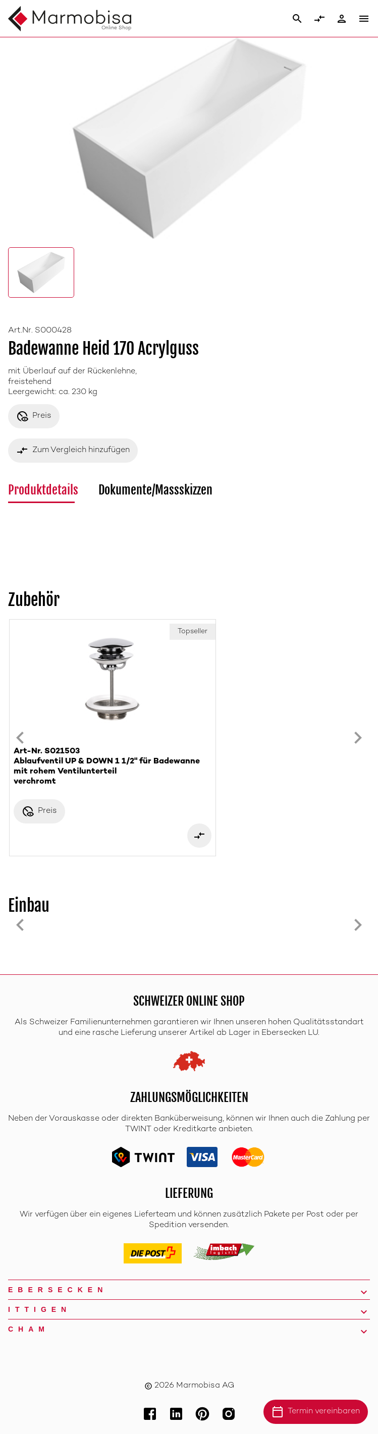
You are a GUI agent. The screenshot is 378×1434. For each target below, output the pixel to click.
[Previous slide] (20, 737)
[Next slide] (358, 737)
